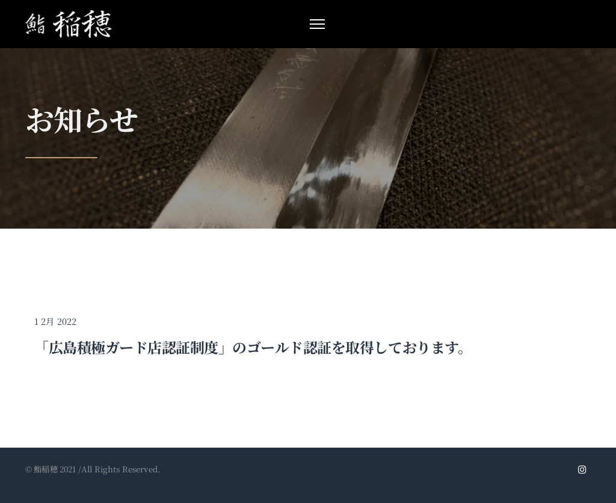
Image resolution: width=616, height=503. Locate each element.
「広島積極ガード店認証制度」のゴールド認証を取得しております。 (253, 349)
